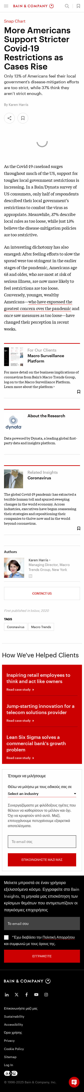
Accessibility (13, 1024)
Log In (8, 1065)
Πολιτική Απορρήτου (59, 937)
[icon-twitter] (16, 994)
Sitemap (10, 1057)
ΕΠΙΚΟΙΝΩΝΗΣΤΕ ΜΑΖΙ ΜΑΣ (42, 859)
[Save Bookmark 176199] (78, 391)
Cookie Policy (14, 1049)
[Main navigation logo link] (33, 6)
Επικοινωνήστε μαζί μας (20, 1008)
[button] (6, 6)
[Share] (9, 118)
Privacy (9, 1040)
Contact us (42, 593)
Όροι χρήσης (13, 1032)
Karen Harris (38, 560)
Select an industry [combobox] (23, 793)
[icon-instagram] (46, 994)
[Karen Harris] (14, 568)
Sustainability (14, 1016)
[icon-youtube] (36, 994)
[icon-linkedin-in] (6, 994)
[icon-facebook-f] (26, 994)
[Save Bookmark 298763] (78, 528)
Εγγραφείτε (42, 956)
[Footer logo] (10, 1073)
